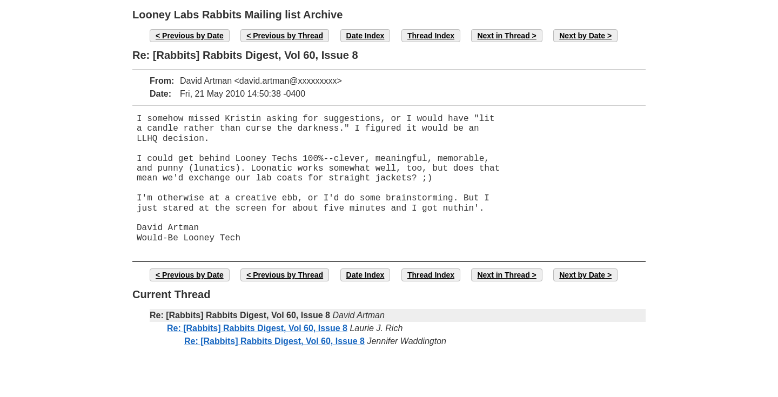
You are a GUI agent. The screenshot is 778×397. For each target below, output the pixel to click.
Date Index (365, 35)
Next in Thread (503, 35)
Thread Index (430, 35)
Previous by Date (193, 35)
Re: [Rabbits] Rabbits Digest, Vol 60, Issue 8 (257, 328)
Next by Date (582, 35)
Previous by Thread (288, 35)
